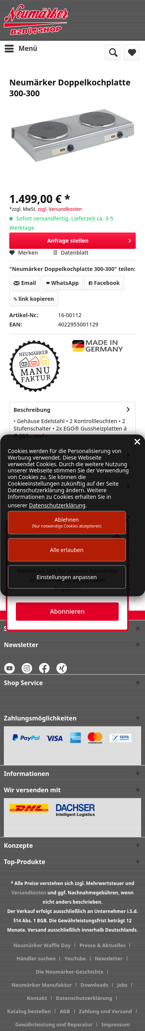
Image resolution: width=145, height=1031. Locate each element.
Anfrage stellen (89, 239)
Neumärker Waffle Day (42, 945)
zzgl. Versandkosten (60, 209)
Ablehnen (67, 522)
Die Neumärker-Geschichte (69, 971)
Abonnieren (67, 611)
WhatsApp (62, 282)
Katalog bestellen (29, 1011)
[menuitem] (20, 48)
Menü (21, 47)
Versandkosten (29, 892)
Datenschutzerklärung (84, 998)
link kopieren (34, 298)
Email (25, 282)
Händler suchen (36, 958)
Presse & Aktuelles (102, 945)
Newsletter (109, 958)
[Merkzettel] (131, 52)
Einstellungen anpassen (67, 577)
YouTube (75, 958)
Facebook (104, 282)
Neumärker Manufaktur (42, 984)
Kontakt (37, 998)
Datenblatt (71, 252)
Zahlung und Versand (105, 1011)
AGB (65, 1011)
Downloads (94, 984)
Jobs (122, 984)
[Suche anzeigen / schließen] (112, 52)
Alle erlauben (67, 550)
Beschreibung (32, 409)
